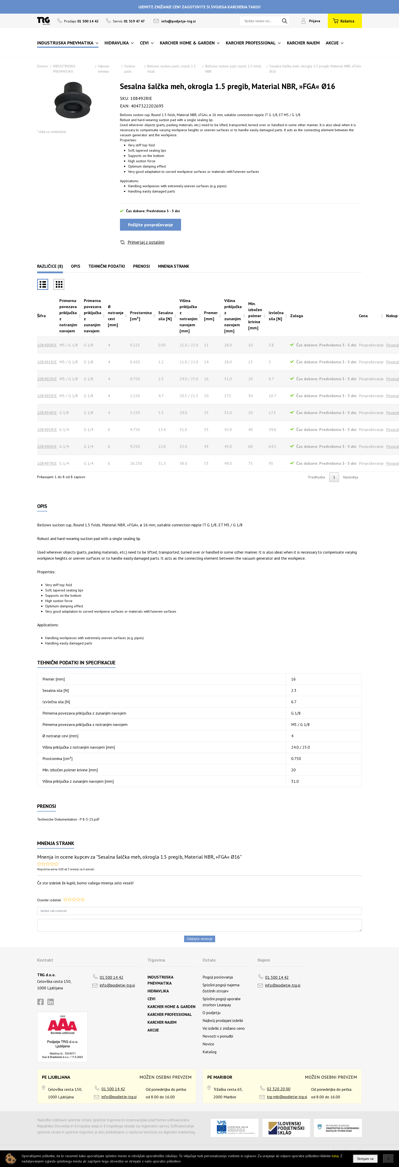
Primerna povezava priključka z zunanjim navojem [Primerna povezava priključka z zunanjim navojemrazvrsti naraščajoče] (92, 315)
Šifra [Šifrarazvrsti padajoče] (41, 315)
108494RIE (47, 412)
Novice (208, 1043)
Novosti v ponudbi (218, 1036)
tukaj (335, 1156)
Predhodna (316, 477)
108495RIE (47, 429)
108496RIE (47, 446)
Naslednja (350, 477)
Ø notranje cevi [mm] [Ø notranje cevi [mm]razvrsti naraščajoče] (115, 315)
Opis (75, 266)
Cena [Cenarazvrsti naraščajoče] (363, 315)
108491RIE (47, 361)
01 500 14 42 (111, 977)
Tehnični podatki (106, 266)
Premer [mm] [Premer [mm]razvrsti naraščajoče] (211, 315)
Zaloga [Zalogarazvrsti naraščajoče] (296, 315)
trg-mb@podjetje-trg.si (287, 1096)
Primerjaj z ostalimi (146, 242)
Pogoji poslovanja (218, 977)
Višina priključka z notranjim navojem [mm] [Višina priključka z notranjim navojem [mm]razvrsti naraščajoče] (188, 315)
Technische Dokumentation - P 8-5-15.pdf (68, 819)
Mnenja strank (173, 266)
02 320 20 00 (278, 1088)
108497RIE (47, 463)
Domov (42, 66)
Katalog (209, 1051)
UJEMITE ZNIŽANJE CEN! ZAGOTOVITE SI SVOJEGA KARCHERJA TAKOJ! (199, 6)
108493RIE (47, 395)
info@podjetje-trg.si (178, 21)
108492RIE (47, 378)
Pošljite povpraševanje (150, 225)
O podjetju (211, 1012)
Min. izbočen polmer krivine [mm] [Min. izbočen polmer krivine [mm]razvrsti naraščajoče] (255, 315)
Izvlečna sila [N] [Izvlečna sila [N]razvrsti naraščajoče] (276, 315)
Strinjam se (365, 1158)
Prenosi (141, 266)
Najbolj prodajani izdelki (223, 1020)
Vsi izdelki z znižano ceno (224, 1028)
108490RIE (47, 344)
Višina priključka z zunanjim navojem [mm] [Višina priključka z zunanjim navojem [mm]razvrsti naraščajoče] (233, 315)
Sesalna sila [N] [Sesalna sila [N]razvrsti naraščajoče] (165, 315)
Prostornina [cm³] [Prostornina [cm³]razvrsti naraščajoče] (141, 315)
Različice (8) (50, 266)
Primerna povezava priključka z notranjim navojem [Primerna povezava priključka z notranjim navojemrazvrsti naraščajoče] (68, 315)
